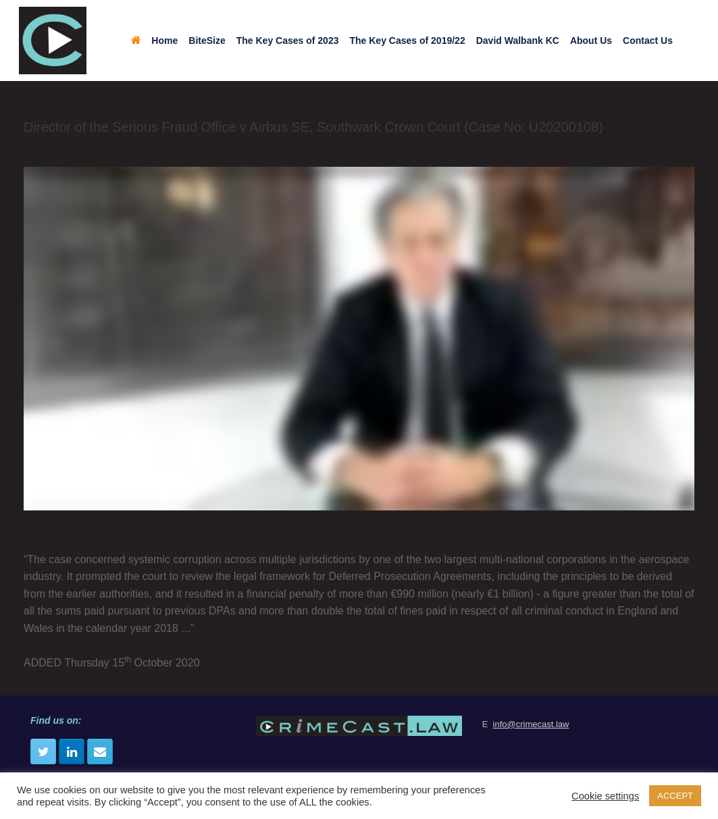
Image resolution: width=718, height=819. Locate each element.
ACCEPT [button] (675, 796)
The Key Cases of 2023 (287, 40)
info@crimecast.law (531, 724)
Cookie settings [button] (605, 796)
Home (154, 40)
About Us (591, 40)
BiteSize (206, 40)
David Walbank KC (517, 40)
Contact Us (648, 40)
